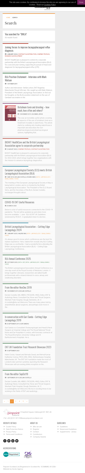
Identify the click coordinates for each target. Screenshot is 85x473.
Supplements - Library (68, 432)
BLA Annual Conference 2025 (18, 259)
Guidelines (64, 427)
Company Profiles (43, 54)
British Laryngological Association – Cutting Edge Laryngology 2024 (27, 228)
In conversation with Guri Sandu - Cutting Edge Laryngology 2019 (26, 318)
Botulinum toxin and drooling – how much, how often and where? (33, 108)
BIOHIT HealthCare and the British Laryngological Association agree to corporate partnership (27, 143)
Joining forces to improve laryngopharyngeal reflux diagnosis (27, 48)
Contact (36, 432)
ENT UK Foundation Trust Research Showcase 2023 (28, 347)
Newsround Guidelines (68, 429)
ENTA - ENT (21, 262)
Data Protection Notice (14, 429)
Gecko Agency (17, 469)
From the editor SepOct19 (16, 374)
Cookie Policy (11, 427)
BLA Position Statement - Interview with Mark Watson (25, 78)
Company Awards (39, 437)
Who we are (37, 427)
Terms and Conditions (14, 434)
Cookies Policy (50, 5)
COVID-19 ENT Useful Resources (19, 202)
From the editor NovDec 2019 (18, 287)
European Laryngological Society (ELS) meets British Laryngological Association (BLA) (28, 171)
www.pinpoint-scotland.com (32, 418)
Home (8, 17)
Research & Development (13, 56)
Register (36, 429)
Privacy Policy (11, 432)
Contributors (37, 434)
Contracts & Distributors (27, 54)
